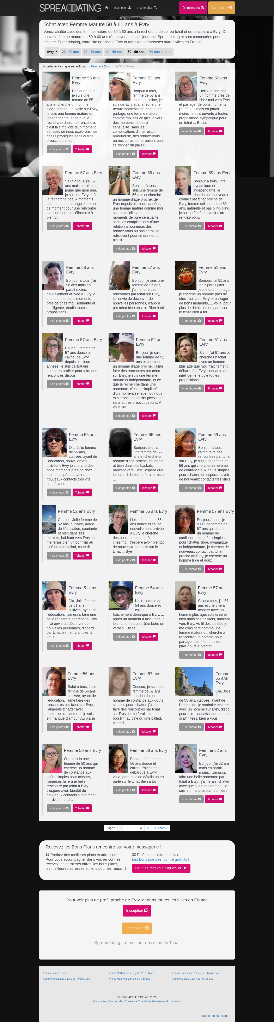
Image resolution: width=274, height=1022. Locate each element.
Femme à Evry (100, 66)
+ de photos (59, 149)
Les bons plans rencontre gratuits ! (160, 859)
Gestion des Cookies (121, 1001)
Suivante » (161, 828)
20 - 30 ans (70, 52)
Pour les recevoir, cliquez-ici (161, 868)
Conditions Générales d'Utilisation (159, 1001)
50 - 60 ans (136, 52)
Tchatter (82, 149)
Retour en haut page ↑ (216, 1015)
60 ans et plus (160, 52)
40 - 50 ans (114, 52)
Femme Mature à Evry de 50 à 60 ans (129, 978)
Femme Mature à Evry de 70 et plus (192, 978)
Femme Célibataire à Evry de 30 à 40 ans (195, 973)
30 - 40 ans (92, 52)
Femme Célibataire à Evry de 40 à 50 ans (67, 978)
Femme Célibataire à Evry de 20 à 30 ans (131, 973)
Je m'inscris (193, 8)
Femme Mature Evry (54, 973)
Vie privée (99, 1001)
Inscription (137, 910)
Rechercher (147, 7)
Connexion (137, 928)
